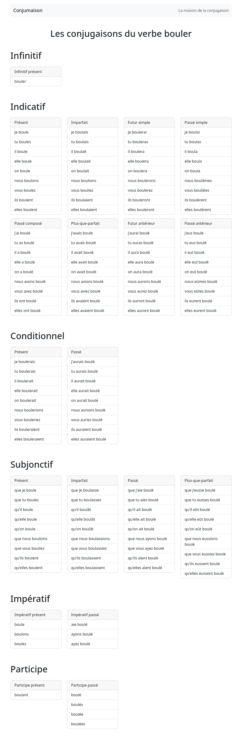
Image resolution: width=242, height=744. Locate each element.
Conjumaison (28, 10)
